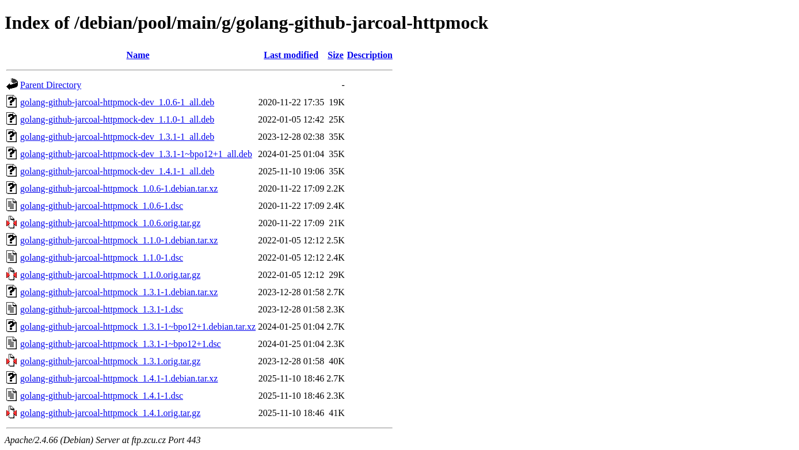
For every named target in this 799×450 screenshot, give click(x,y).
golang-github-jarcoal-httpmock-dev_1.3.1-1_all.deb (117, 137)
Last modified (291, 55)
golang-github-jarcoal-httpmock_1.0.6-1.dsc (101, 206)
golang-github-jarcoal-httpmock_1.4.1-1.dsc (101, 396)
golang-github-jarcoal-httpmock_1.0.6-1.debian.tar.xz (119, 188)
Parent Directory (50, 85)
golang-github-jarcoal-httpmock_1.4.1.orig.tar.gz (110, 413)
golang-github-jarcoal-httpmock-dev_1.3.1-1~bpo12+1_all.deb (136, 154)
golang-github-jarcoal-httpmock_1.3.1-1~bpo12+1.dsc (120, 344)
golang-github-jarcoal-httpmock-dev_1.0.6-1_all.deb (117, 102)
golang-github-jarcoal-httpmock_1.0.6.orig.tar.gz (110, 223)
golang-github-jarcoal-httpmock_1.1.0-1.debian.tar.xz (119, 240)
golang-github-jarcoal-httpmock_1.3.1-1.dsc (101, 309)
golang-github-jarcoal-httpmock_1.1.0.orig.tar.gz (110, 275)
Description (370, 55)
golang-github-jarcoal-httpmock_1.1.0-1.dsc (101, 257)
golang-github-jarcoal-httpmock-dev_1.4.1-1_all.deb (117, 171)
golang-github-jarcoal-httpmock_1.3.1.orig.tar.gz (110, 361)
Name (138, 55)
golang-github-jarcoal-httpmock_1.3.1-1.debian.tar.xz (119, 292)
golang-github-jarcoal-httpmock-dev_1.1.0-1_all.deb (117, 119)
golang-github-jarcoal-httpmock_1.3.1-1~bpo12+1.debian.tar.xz (138, 326)
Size (336, 55)
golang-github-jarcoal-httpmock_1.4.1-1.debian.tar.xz (119, 378)
